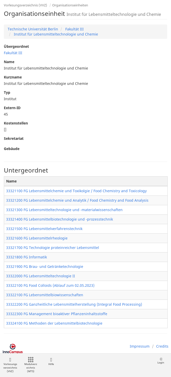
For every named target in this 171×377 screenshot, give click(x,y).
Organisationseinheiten (70, 5)
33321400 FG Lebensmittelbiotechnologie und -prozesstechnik (59, 219)
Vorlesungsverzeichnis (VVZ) (25, 5)
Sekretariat (14, 138)
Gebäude (11, 148)
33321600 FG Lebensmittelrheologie (37, 238)
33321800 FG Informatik (26, 257)
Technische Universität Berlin (33, 29)
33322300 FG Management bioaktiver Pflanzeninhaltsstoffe (56, 313)
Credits (162, 346)
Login (160, 360)
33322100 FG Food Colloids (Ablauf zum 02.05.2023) (50, 285)
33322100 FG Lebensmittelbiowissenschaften (44, 294)
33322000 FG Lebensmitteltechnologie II (40, 275)
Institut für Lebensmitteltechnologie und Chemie (55, 34)
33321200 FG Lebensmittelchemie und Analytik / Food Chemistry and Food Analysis (77, 200)
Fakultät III (74, 29)
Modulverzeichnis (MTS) (30, 365)
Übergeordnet (16, 46)
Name (9, 61)
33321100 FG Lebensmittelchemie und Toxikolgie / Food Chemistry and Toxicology (76, 190)
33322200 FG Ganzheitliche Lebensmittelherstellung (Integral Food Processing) (74, 304)
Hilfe (51, 361)
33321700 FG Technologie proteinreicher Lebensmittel (52, 247)
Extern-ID (12, 107)
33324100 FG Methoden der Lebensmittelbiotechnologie (54, 323)
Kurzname (13, 77)
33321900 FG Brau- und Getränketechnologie (44, 266)
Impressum (139, 346)
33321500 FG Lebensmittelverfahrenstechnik (44, 228)
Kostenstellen (16, 123)
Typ (7, 92)
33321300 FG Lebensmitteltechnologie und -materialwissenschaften (64, 209)
